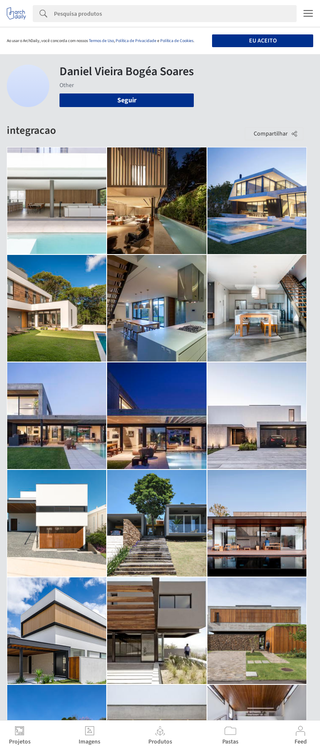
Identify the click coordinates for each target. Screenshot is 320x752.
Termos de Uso (101, 41)
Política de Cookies (176, 41)
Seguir (126, 100)
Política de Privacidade (136, 41)
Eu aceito (263, 41)
